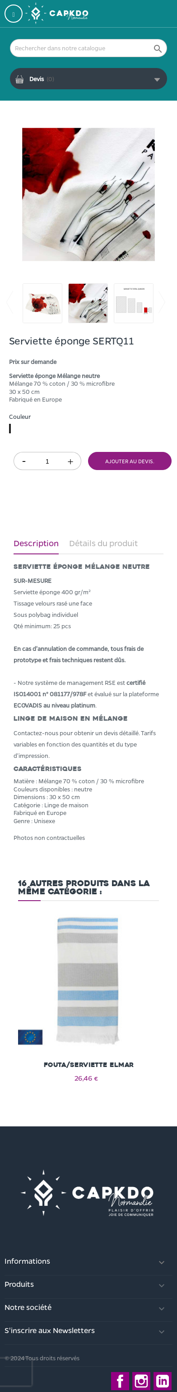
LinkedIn (163, 1381)
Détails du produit (103, 543)
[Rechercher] (88, 48)
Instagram (141, 1381)
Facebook (120, 1381)
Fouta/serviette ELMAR (89, 1065)
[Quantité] (47, 461)
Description (36, 543)
